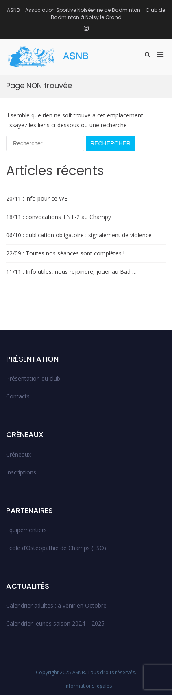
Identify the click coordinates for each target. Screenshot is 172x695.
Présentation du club (33, 378)
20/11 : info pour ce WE (36, 198)
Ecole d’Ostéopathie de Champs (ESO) (56, 548)
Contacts (18, 396)
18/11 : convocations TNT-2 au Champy (58, 217)
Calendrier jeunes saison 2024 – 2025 (55, 623)
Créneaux (18, 454)
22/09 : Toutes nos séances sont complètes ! (65, 253)
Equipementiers (26, 530)
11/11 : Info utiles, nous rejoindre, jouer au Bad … (71, 271)
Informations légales (88, 685)
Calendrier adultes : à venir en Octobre (56, 605)
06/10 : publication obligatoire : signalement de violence (79, 235)
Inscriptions (21, 472)
